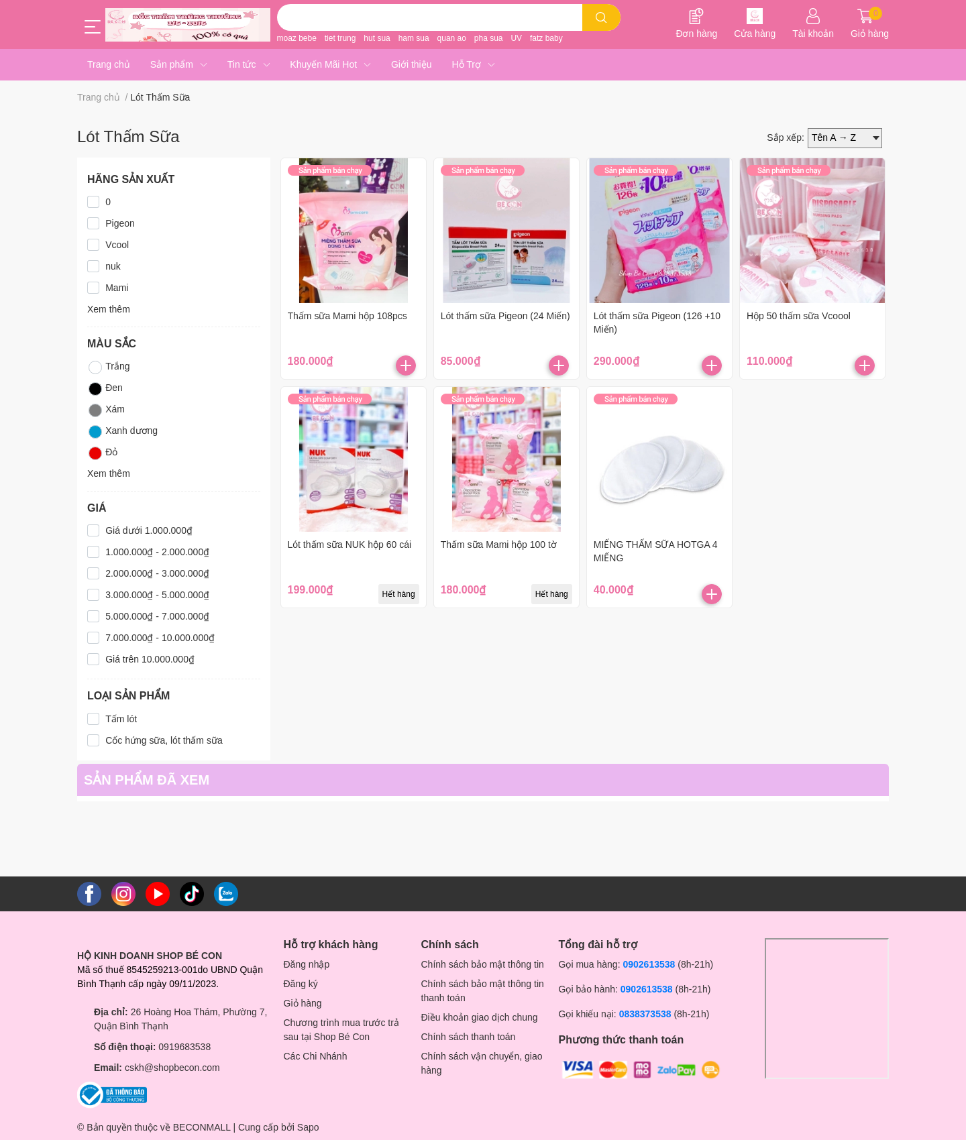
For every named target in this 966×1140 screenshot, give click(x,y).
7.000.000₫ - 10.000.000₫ (160, 637)
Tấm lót (121, 719)
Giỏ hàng (303, 1003)
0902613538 (649, 964)
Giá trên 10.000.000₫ (150, 659)
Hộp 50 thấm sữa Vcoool (799, 315)
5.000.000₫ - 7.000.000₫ (157, 616)
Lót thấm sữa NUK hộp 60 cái (350, 544)
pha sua (488, 38)
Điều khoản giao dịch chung (479, 1017)
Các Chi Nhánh (315, 1056)
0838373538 (645, 1014)
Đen (105, 389)
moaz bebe (297, 38)
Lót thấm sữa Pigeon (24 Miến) (505, 315)
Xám (106, 410)
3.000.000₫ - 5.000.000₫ (157, 594)
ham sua (413, 38)
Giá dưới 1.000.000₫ (149, 530)
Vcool (117, 244)
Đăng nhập (307, 964)
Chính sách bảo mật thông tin (482, 964)
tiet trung (340, 38)
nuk (113, 266)
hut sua (377, 38)
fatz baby (546, 38)
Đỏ (102, 453)
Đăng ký (301, 983)
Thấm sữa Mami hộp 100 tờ (499, 544)
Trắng (108, 367)
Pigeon (120, 223)
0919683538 (184, 1046)
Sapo (308, 1127)
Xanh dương (122, 432)
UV (516, 38)
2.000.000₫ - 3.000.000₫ (157, 573)
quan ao (451, 38)
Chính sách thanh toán (468, 1036)
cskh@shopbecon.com (172, 1067)
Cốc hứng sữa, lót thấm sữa (164, 740)
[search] (601, 17)
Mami (116, 287)
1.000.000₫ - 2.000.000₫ (157, 552)
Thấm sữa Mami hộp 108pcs (347, 315)
